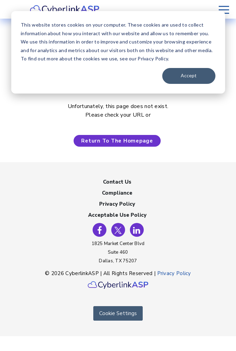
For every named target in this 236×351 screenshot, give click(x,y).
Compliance (117, 192)
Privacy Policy (117, 204)
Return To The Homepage (117, 140)
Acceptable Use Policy (117, 215)
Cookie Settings (118, 313)
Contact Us (117, 181)
